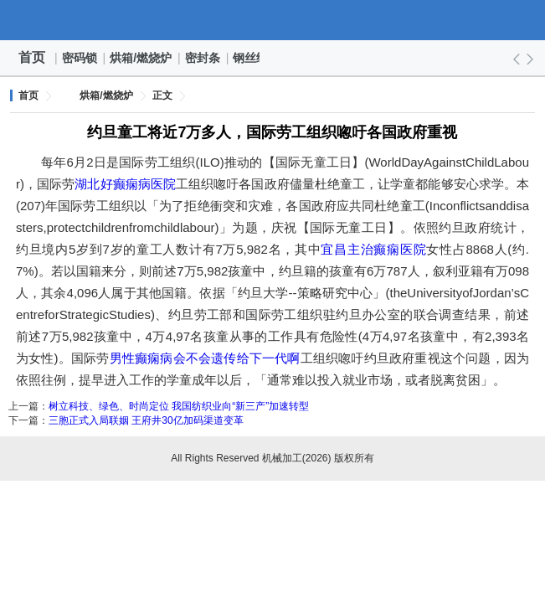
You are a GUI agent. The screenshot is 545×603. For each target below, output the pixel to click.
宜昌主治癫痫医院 (373, 249)
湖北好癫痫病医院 (125, 184)
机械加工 (273, 20)
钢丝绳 (251, 57)
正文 (162, 95)
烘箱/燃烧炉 (141, 57)
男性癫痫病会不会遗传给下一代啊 (205, 358)
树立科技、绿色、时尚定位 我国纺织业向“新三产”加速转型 (179, 406)
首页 (31, 57)
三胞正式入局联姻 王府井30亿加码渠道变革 (146, 420)
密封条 (203, 57)
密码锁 (80, 57)
